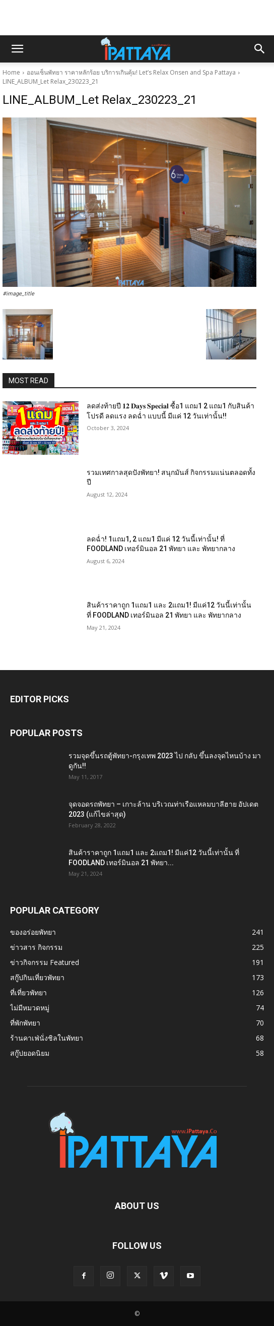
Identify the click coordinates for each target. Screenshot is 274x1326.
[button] (17, 49)
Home (11, 72)
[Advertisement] (137, 17)
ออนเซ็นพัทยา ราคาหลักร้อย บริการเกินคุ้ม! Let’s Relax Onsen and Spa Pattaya (131, 72)
